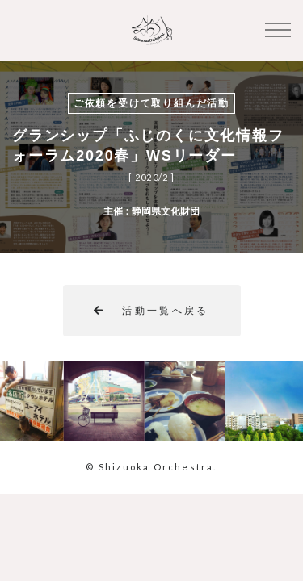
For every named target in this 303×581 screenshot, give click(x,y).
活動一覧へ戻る (151, 310)
